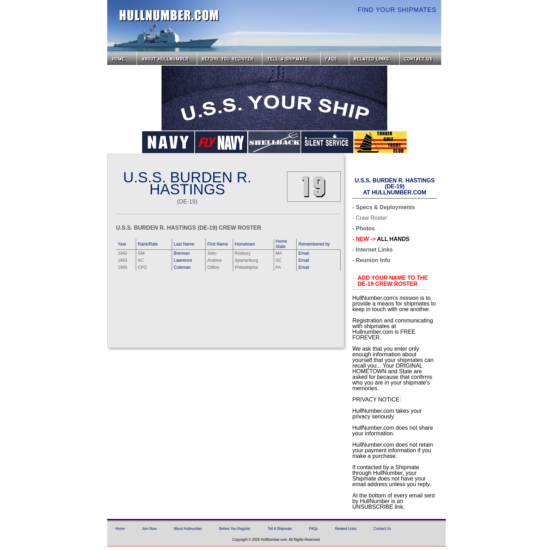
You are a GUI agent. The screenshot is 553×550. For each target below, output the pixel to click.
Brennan (182, 253)
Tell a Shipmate (291, 58)
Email (303, 253)
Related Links (374, 58)
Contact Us (421, 58)
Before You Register (234, 529)
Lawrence (183, 260)
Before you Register (229, 58)
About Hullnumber (188, 529)
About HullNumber (167, 58)
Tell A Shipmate (280, 529)
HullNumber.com (169, 15)
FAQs (335, 58)
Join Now (149, 529)
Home (121, 58)
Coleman (182, 267)
